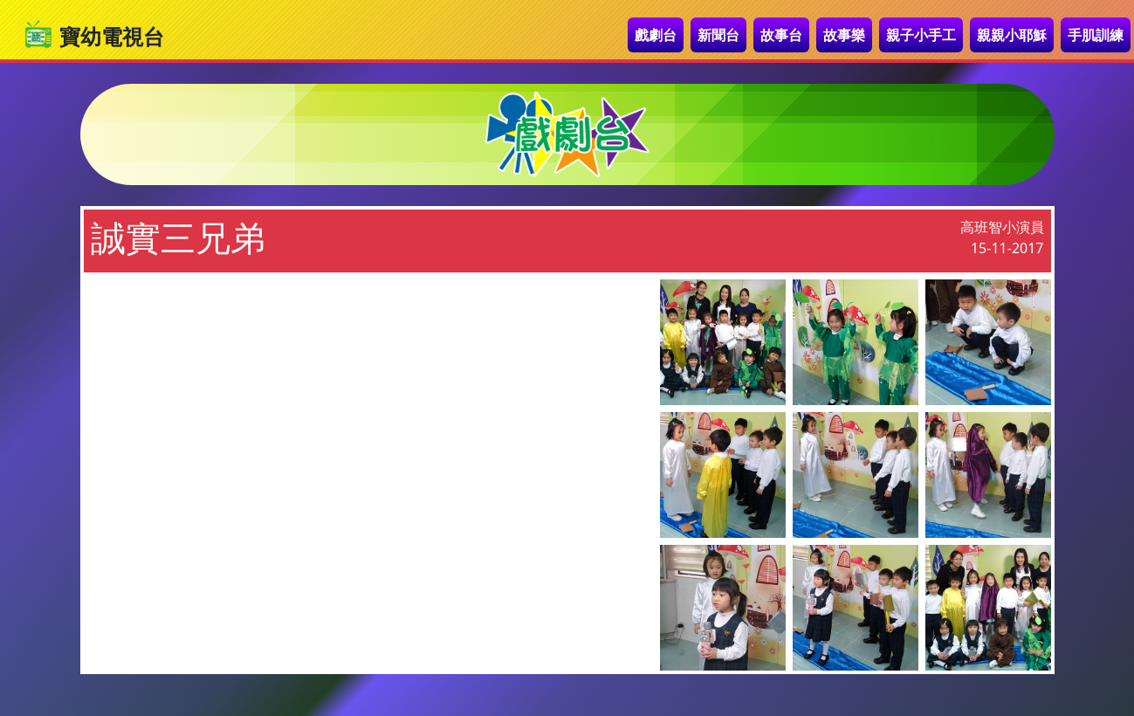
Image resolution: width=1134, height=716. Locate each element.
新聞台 (718, 35)
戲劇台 (656, 35)
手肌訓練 (1096, 35)
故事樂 (844, 35)
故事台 (781, 35)
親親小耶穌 (1012, 35)
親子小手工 (921, 35)
